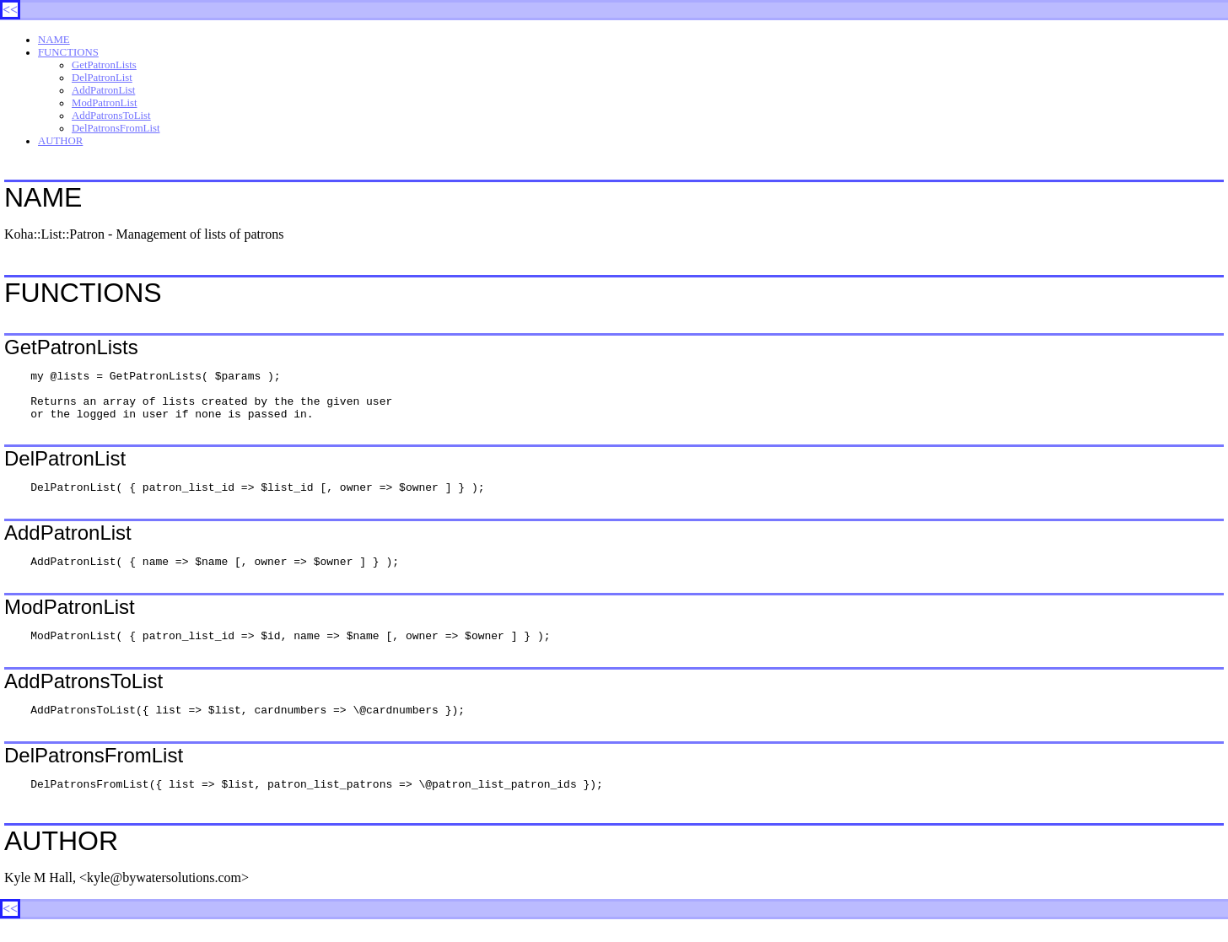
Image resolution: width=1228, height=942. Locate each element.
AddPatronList (103, 90)
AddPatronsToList (111, 115)
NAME (54, 40)
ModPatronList (104, 103)
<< (10, 10)
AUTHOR (60, 141)
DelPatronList (102, 77)
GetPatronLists (104, 65)
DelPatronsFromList (116, 128)
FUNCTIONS (68, 52)
